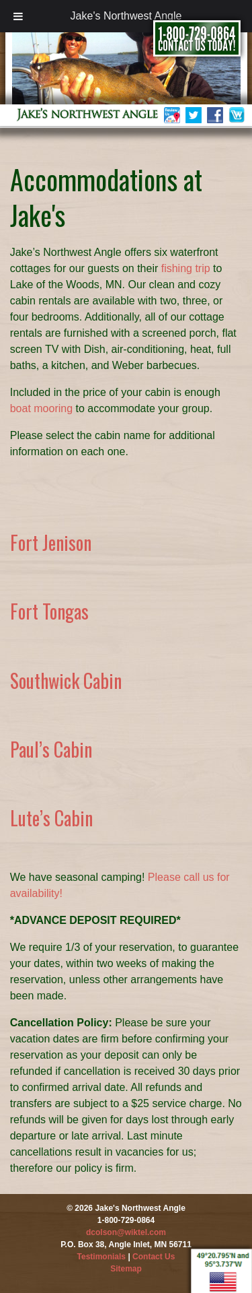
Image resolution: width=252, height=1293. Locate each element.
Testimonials (101, 1256)
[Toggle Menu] (18, 16)
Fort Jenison (50, 542)
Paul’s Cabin (51, 749)
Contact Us (153, 1256)
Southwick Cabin (66, 680)
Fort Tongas (49, 611)
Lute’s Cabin (51, 818)
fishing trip (185, 268)
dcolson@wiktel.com (126, 1232)
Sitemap (126, 1268)
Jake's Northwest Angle (126, 16)
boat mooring (41, 408)
